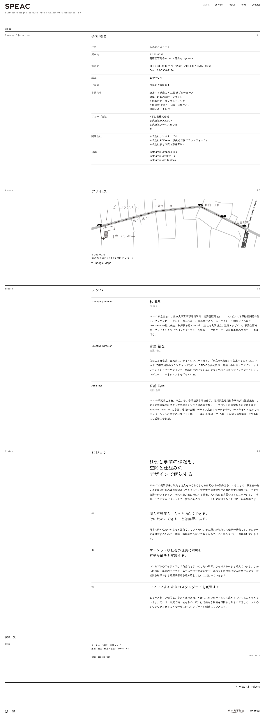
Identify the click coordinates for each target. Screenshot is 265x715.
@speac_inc (169, 152)
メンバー (99, 290)
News (243, 5)
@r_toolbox (169, 160)
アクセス (99, 191)
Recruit (231, 5)
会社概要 (99, 36)
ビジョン (99, 452)
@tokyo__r (168, 156)
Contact (256, 5)
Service (219, 5)
